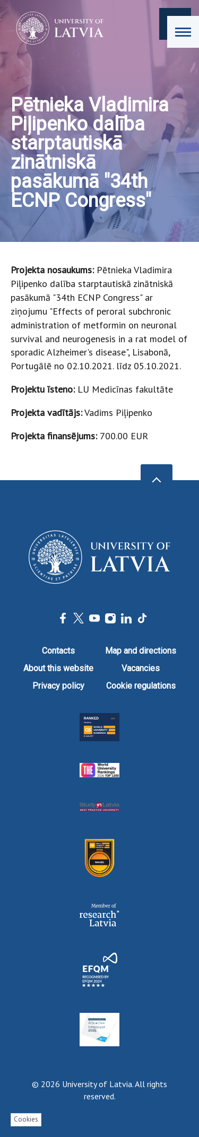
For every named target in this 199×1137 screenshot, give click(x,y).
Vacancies (141, 668)
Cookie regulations (141, 686)
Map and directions (140, 651)
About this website (58, 668)
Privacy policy (58, 686)
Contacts (58, 651)
